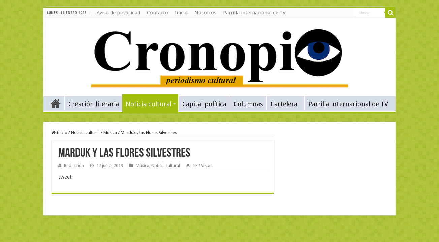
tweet (65, 177)
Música (110, 132)
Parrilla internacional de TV (254, 13)
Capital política (204, 104)
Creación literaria (93, 104)
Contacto (157, 13)
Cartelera (284, 104)
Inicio (181, 13)
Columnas (248, 104)
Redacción (74, 165)
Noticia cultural (148, 104)
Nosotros (205, 13)
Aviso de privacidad (118, 13)
